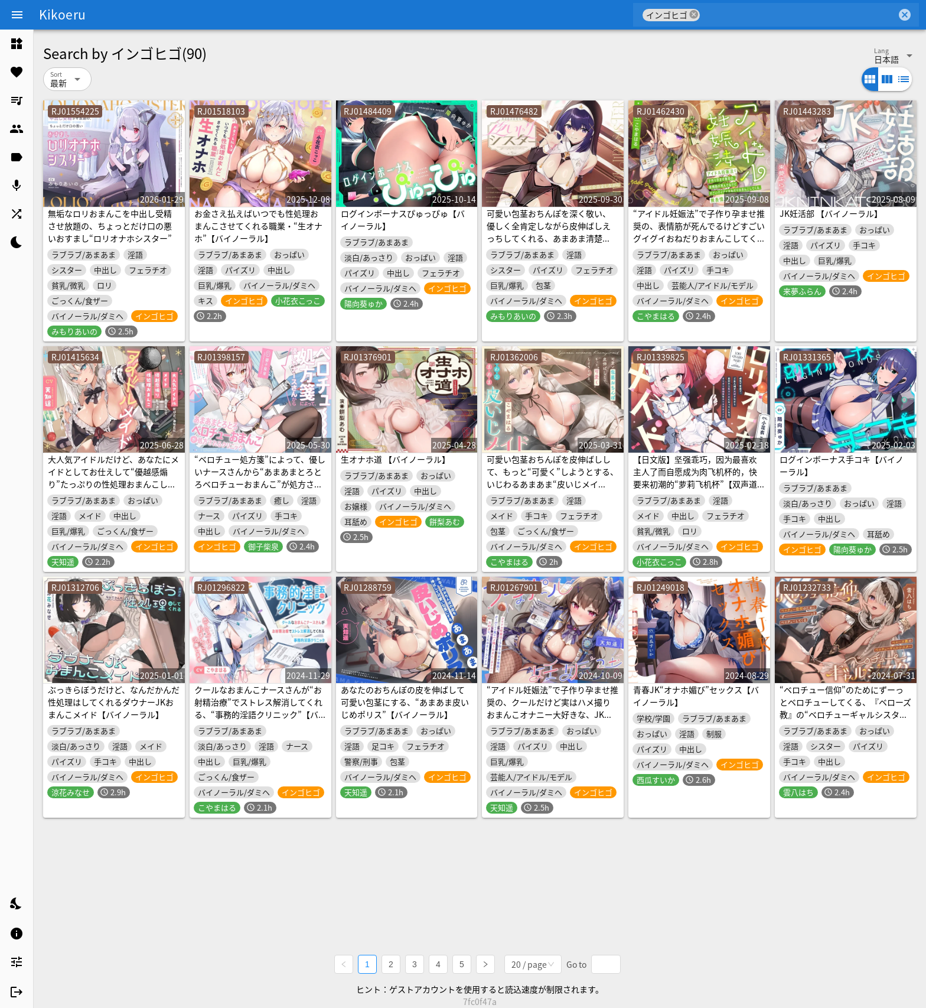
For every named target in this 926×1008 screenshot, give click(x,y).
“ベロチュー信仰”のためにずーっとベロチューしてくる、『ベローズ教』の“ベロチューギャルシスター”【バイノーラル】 (845, 708)
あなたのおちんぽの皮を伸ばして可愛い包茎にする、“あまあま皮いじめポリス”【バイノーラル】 (405, 702)
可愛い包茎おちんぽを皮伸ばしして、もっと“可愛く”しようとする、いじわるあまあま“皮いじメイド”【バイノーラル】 (552, 477)
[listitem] (16, 44)
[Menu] (17, 15)
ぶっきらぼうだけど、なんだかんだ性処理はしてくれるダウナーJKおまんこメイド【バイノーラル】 (114, 702)
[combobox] (798, 15)
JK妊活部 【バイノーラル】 (831, 213)
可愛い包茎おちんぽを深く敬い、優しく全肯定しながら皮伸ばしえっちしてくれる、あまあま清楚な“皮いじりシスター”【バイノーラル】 (549, 238)
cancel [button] (694, 14)
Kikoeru (62, 14)
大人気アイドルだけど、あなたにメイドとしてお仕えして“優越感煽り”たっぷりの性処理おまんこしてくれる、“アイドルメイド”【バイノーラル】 (114, 484)
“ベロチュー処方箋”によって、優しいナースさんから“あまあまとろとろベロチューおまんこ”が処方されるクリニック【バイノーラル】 (259, 477)
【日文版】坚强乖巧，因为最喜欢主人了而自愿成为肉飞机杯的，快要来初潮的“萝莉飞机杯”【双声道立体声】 (695, 477)
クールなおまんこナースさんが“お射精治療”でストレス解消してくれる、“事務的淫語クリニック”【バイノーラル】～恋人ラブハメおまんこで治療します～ (258, 714)
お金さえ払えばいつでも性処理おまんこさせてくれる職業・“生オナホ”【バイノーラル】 (258, 225)
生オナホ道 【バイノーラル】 (395, 459)
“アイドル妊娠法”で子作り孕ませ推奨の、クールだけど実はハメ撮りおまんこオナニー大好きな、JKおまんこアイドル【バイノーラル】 (552, 708)
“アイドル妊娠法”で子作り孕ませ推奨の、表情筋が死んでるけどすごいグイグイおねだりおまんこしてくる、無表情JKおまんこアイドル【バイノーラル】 (699, 238)
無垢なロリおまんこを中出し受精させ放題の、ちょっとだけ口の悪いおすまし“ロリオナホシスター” (110, 225)
